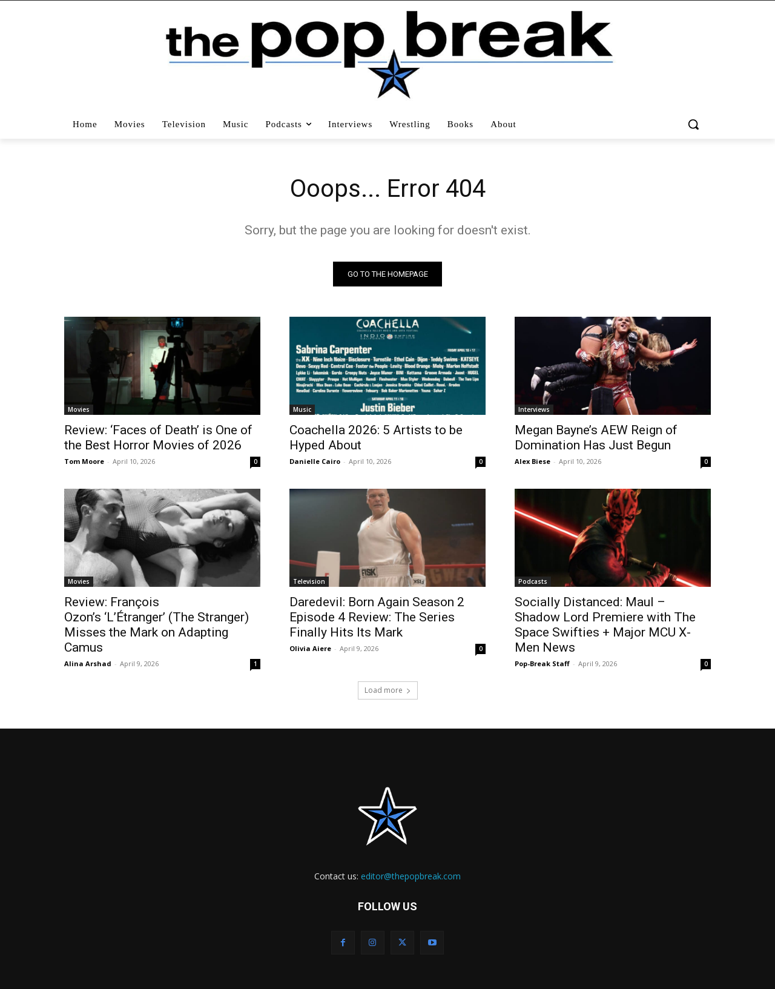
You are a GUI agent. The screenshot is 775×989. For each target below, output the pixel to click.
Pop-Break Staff (542, 663)
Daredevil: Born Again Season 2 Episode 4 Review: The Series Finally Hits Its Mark (376, 617)
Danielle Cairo (314, 461)
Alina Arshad (87, 663)
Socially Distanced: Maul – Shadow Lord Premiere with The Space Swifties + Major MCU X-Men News (605, 625)
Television (309, 581)
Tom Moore (84, 461)
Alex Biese (532, 461)
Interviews (534, 409)
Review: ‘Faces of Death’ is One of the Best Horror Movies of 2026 (158, 437)
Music (302, 409)
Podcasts (532, 581)
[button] (695, 124)
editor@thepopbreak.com (411, 876)
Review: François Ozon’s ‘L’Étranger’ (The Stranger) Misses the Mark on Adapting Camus (156, 625)
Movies (79, 409)
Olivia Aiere (310, 648)
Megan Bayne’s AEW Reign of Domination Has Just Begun (596, 437)
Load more (387, 690)
